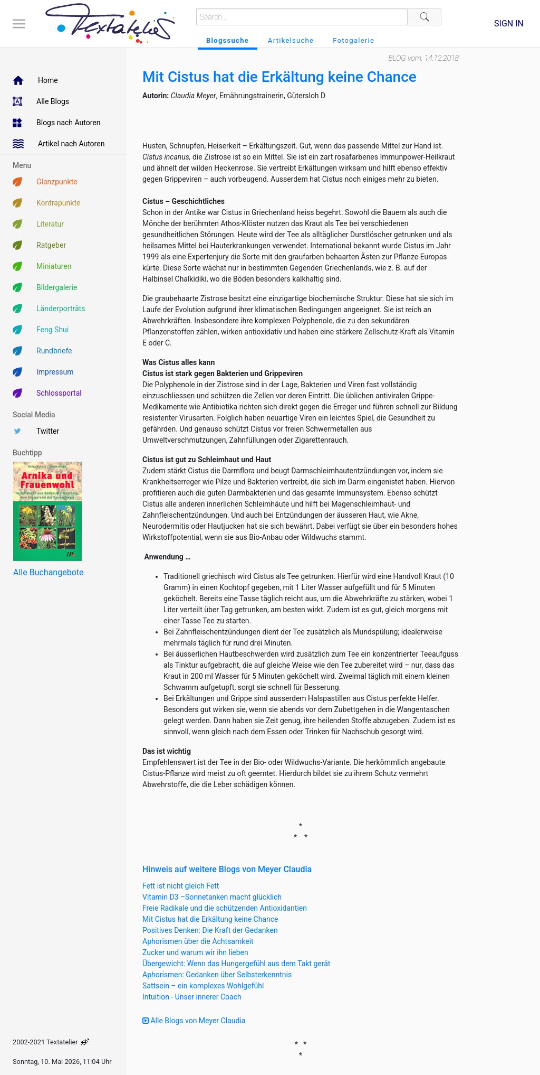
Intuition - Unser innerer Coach (192, 997)
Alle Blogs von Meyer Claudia (193, 1020)
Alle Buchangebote (48, 572)
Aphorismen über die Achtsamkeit (198, 941)
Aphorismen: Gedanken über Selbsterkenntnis (217, 974)
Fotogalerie (353, 40)
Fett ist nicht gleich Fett (180, 886)
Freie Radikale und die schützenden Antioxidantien (224, 908)
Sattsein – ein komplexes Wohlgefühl (203, 985)
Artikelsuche (291, 40)
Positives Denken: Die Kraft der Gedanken (210, 930)
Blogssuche (227, 40)
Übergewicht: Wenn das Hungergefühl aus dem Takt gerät (236, 963)
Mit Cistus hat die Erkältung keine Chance (210, 919)
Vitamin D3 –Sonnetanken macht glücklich (212, 897)
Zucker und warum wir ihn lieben (195, 952)
